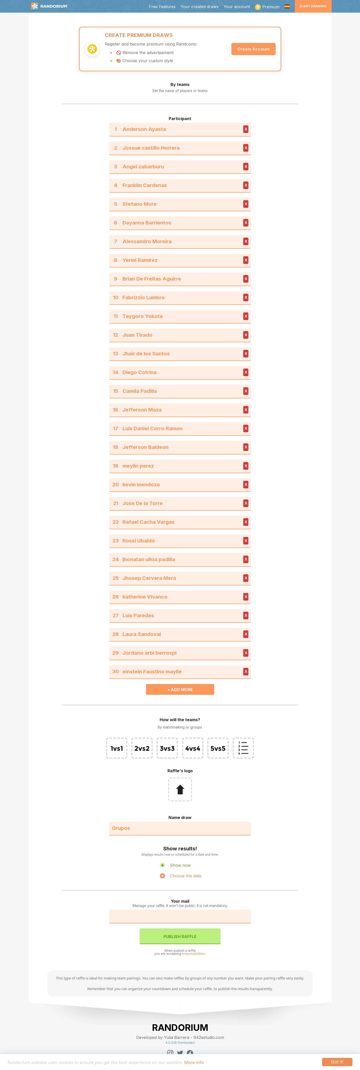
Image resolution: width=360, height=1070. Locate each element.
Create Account (253, 49)
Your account (237, 6)
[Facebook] (190, 1053)
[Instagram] (170, 1053)
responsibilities (193, 953)
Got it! (337, 1061)
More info (194, 1062)
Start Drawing (313, 6)
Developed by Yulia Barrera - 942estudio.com (180, 1037)
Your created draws (200, 6)
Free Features (162, 6)
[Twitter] (180, 1053)
